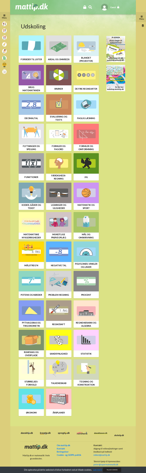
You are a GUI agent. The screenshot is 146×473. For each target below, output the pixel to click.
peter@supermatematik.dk (105, 464)
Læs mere (97, 469)
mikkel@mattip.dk (101, 455)
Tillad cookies (112, 470)
